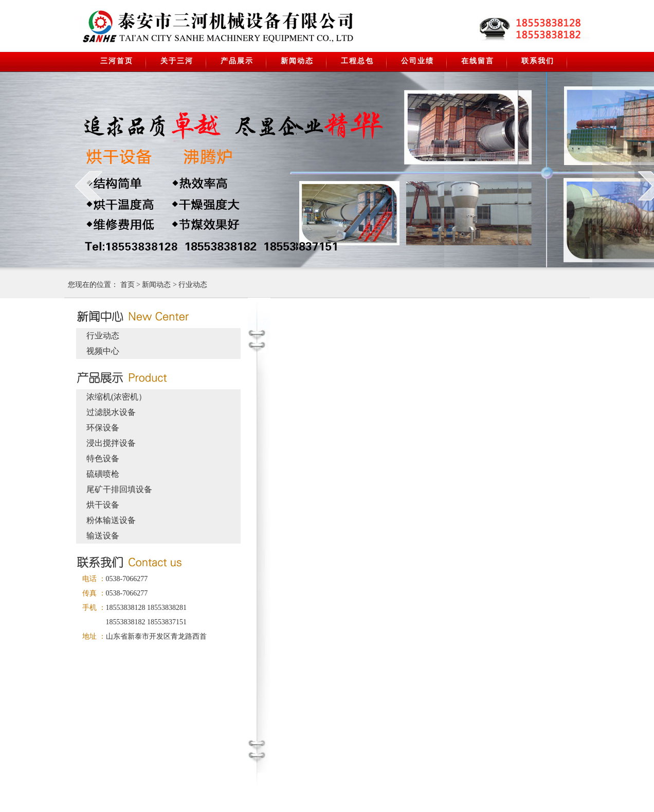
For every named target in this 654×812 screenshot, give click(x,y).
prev (88, 186)
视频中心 (102, 351)
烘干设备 (102, 504)
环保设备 (102, 427)
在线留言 (477, 61)
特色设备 (102, 458)
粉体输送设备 (111, 520)
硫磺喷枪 (102, 474)
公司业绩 (417, 61)
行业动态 (192, 284)
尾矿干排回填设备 (119, 489)
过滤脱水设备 (111, 412)
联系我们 (537, 61)
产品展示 (237, 61)
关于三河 (176, 61)
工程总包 (357, 61)
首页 (127, 284)
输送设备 (102, 535)
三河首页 (116, 61)
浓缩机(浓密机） (116, 396)
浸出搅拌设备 (111, 443)
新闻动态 (297, 61)
